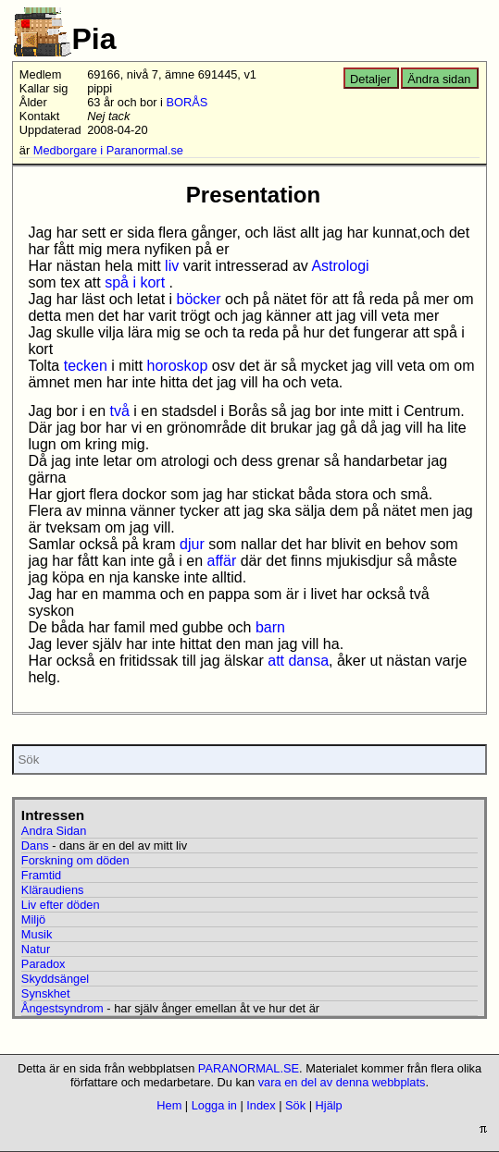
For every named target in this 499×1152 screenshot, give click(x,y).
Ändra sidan (438, 79)
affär (221, 561)
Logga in (214, 1105)
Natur (35, 949)
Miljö (33, 919)
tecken (85, 366)
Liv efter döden (60, 905)
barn (270, 627)
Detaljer (370, 79)
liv (172, 266)
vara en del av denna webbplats (342, 1082)
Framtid (41, 875)
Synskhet (45, 993)
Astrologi (339, 266)
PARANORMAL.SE (248, 1068)
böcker (199, 299)
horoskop (177, 366)
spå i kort (135, 282)
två (120, 411)
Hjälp (329, 1105)
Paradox (43, 964)
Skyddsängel (55, 979)
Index (260, 1105)
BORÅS (187, 102)
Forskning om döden (75, 860)
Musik (36, 934)
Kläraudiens (52, 890)
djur (192, 544)
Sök (295, 1105)
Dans (35, 845)
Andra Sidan (53, 831)
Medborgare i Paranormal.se (108, 150)
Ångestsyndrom (62, 1008)
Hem (168, 1105)
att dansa (298, 660)
